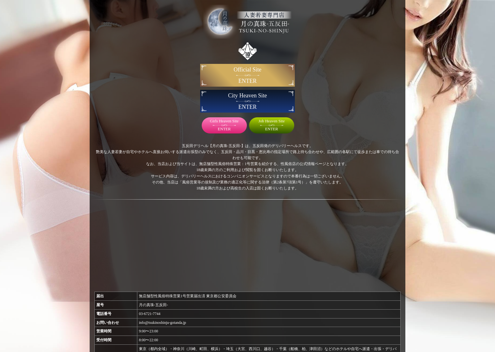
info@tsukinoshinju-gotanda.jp (162, 322)
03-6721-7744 (149, 314)
